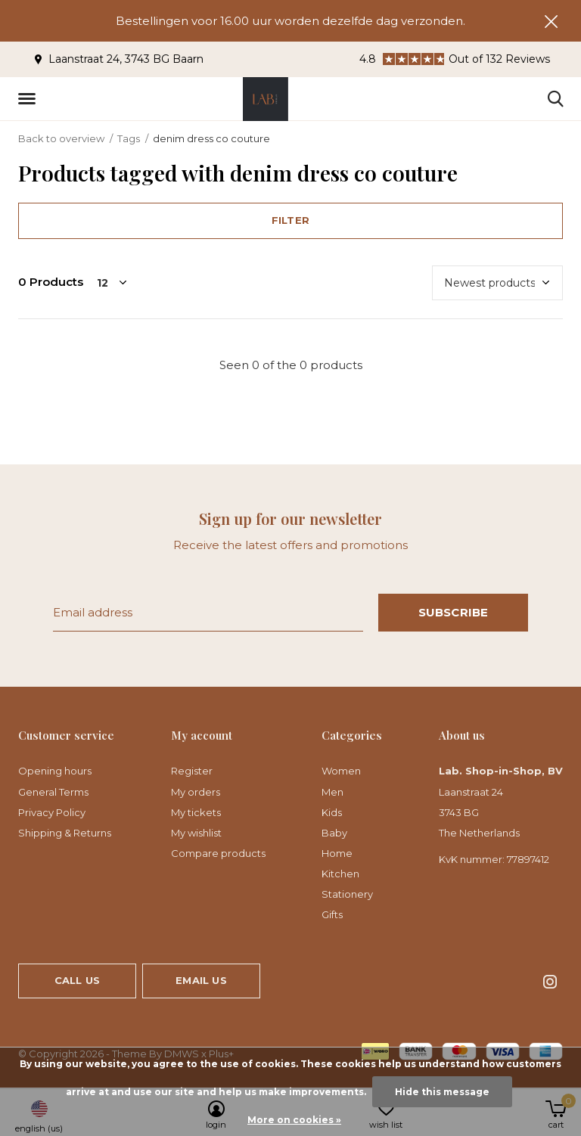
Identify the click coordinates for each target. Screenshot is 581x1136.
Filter (290, 220)
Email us (201, 980)
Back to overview (61, 138)
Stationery (347, 894)
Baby (334, 833)
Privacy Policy (51, 812)
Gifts (332, 914)
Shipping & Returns (64, 833)
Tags (128, 138)
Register (192, 771)
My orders (195, 792)
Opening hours (55, 771)
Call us (77, 980)
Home (337, 853)
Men (332, 792)
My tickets (196, 812)
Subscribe (453, 612)
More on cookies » (294, 1119)
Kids (332, 812)
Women (341, 771)
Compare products (218, 853)
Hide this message (442, 1091)
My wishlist (196, 833)
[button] (29, 99)
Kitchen (340, 874)
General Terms (53, 792)
